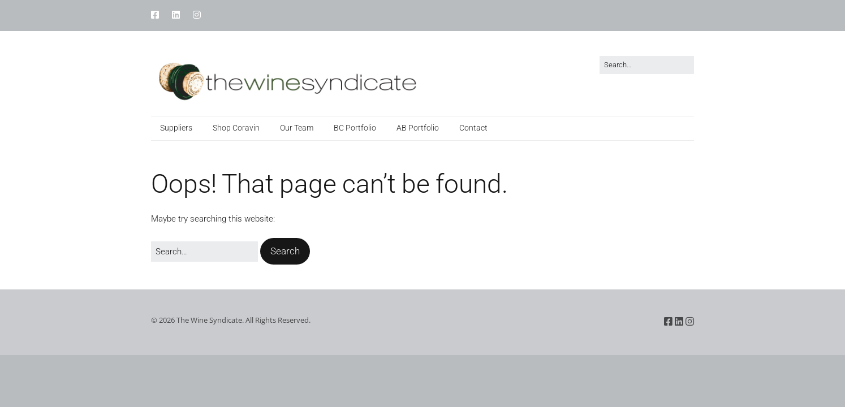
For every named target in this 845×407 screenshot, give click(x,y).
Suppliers (176, 127)
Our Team (296, 127)
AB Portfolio (417, 127)
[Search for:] (647, 65)
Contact (473, 127)
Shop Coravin (236, 127)
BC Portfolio (355, 127)
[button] (285, 251)
